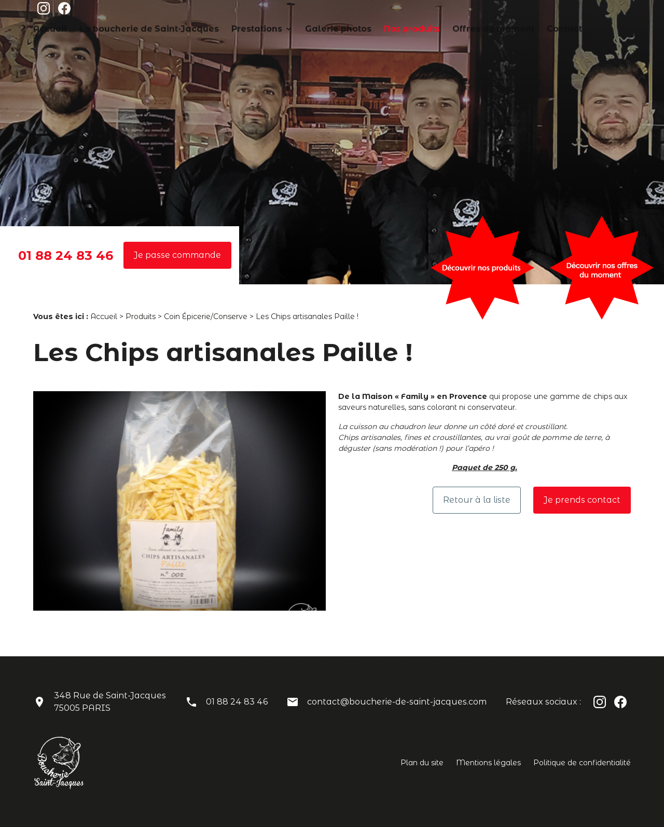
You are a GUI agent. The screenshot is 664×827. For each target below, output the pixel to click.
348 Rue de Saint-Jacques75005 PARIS (110, 702)
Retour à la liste (476, 500)
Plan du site (422, 762)
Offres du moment (558, 12)
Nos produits (491, 12)
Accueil (191, 12)
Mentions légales (488, 762)
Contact (617, 12)
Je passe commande (177, 255)
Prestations (361, 12)
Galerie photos (429, 12)
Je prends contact (582, 500)
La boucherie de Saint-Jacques (273, 12)
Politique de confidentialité (582, 762)
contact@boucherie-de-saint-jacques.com (397, 702)
